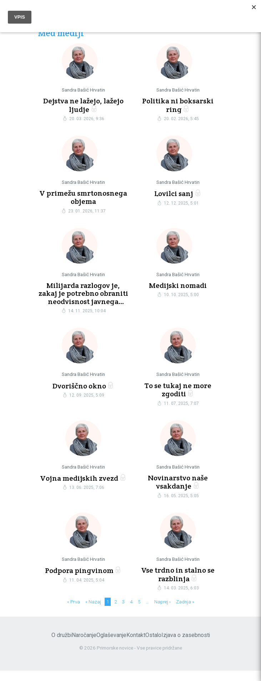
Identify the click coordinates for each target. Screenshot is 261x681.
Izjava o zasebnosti (185, 645)
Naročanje (84, 645)
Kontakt (135, 645)
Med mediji (61, 33)
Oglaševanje (111, 645)
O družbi (61, 645)
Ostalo (153, 645)
